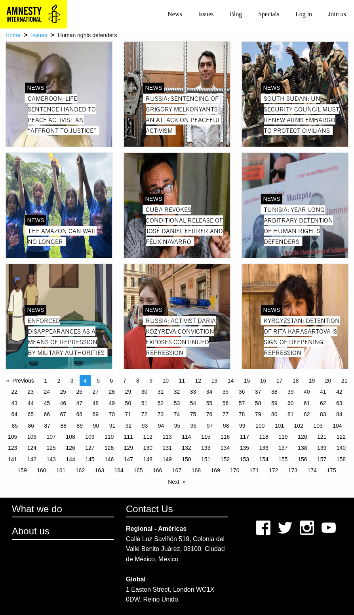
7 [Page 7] (124, 380)
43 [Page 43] (14, 403)
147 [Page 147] (128, 459)
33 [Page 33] (193, 392)
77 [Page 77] (226, 414)
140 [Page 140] (341, 448)
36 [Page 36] (242, 392)
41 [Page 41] (323, 392)
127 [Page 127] (89, 448)
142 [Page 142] (31, 459)
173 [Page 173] (292, 470)
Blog (236, 14)
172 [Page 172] (273, 470)
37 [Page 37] (258, 392)
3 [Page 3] (72, 380)
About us (30, 531)
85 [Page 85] (14, 426)
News (174, 14)
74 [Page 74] (177, 414)
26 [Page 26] (79, 392)
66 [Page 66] (47, 414)
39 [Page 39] (290, 392)
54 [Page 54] (193, 403)
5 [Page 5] (98, 380)
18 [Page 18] (296, 380)
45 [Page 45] (47, 403)
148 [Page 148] (147, 459)
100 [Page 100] (260, 426)
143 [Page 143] (51, 459)
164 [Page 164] (118, 470)
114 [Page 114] (186, 437)
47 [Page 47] (79, 403)
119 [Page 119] (282, 437)
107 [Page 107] (51, 437)
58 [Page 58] (258, 403)
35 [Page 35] (226, 392)
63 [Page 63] (339, 403)
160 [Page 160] (41, 470)
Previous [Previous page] (23, 380)
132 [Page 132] (186, 448)
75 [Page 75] (193, 414)
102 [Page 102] (298, 426)
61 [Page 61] (307, 403)
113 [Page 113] (166, 437)
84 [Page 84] (339, 414)
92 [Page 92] (129, 426)
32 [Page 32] (177, 392)
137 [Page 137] (282, 448)
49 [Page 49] (112, 403)
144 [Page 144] (70, 459)
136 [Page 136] (263, 448)
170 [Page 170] (234, 470)
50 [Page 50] (128, 403)
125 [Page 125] (51, 448)
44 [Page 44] (30, 403)
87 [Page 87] (47, 426)
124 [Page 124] (31, 448)
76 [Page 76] (209, 414)
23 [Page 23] (30, 392)
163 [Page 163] (99, 470)
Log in (303, 14)
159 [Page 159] (22, 470)
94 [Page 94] (161, 426)
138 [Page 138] (302, 448)
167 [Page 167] (176, 470)
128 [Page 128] (109, 448)
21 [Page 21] (344, 380)
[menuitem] (175, 14)
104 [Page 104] (337, 426)
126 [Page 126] (70, 448)
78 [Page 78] (242, 414)
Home (13, 35)
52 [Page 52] (161, 403)
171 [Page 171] (254, 470)
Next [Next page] (173, 482)
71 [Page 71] (128, 414)
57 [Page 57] (242, 403)
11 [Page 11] (182, 380)
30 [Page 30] (144, 392)
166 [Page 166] (157, 470)
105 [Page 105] (12, 437)
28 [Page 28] (112, 392)
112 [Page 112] (147, 437)
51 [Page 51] (144, 403)
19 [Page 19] (312, 380)
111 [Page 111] (128, 437)
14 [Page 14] (231, 380)
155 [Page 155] (282, 459)
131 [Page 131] (166, 448)
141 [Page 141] (12, 459)
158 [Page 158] (341, 459)
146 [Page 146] (109, 459)
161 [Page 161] (60, 470)
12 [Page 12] (198, 380)
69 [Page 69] (96, 414)
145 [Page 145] (89, 459)
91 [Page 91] (112, 426)
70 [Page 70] (112, 414)
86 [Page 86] (31, 426)
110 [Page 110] (109, 437)
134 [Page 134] (225, 448)
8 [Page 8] (137, 380)
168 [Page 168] (196, 470)
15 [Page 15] (247, 380)
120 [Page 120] (302, 437)
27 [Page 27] (96, 392)
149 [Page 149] (166, 459)
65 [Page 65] (30, 414)
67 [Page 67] (63, 414)
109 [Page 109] (89, 437)
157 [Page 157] (321, 459)
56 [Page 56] (226, 403)
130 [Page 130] (147, 448)
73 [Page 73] (161, 414)
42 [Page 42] (339, 392)
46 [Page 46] (63, 403)
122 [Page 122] (341, 437)
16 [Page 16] (263, 380)
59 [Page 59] (274, 403)
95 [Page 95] (177, 426)
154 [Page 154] (263, 459)
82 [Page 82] (307, 414)
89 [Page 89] (80, 426)
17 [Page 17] (279, 380)
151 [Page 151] (205, 459)
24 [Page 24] (47, 392)
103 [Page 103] (317, 426)
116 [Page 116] (225, 437)
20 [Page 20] (328, 380)
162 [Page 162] (80, 470)
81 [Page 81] (290, 414)
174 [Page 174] (312, 470)
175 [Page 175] (331, 470)
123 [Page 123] (12, 448)
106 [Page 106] (31, 437)
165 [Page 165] (138, 470)
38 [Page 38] (274, 392)
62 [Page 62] (323, 403)
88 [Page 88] (64, 426)
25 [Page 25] (63, 392)
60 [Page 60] (290, 403)
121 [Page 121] (321, 437)
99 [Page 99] (242, 426)
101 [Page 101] (279, 426)
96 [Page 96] (193, 426)
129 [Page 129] (128, 448)
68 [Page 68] (79, 414)
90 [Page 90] (96, 426)
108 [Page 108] (70, 437)
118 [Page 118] (263, 437)
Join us (337, 14)
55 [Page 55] (209, 403)
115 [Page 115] (205, 437)
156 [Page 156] (302, 459)
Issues (205, 14)
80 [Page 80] (274, 414)
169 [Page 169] (215, 470)
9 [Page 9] (150, 380)
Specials (268, 14)
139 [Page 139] (321, 448)
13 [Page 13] (214, 380)
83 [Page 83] (323, 414)
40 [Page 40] (307, 392)
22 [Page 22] (14, 392)
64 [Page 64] (14, 414)
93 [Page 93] (145, 426)
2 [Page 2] (59, 380)
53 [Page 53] (177, 403)
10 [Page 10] (166, 380)
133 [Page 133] (205, 448)
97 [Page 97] (210, 426)
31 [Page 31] (161, 392)
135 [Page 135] (244, 448)
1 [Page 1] (45, 380)
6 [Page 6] (111, 380)
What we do (37, 509)
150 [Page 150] (186, 459)
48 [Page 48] (96, 403)
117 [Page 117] (244, 437)
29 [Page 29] (128, 392)
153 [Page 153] (244, 459)
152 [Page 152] (225, 459)
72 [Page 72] (144, 414)
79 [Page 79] (258, 414)
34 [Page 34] (209, 392)
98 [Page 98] (226, 426)
